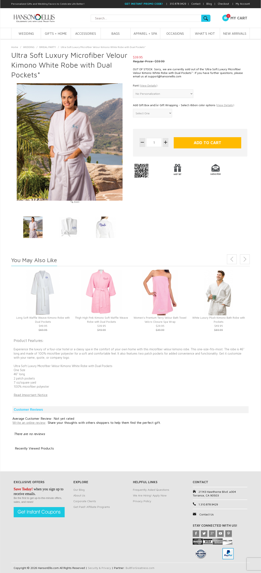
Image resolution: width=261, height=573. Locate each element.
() (148, 85)
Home (14, 47)
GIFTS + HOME (56, 33)
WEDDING (26, 33)
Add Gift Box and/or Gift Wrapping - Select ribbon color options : (184, 105)
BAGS (115, 33)
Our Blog (79, 489)
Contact (195, 3)
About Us (79, 495)
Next (245, 259)
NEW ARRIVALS (234, 33)
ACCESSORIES (85, 33)
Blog (209, 3)
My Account (243, 3)
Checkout (223, 3)
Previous (232, 259)
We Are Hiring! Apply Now (150, 495)
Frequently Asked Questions (151, 489)
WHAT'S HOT (205, 33)
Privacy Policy (142, 501)
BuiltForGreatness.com (141, 568)
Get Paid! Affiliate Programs (91, 506)
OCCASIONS (175, 33)
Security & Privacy (100, 568)
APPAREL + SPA (145, 33)
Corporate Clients (84, 501)
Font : (145, 85)
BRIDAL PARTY (47, 47)
